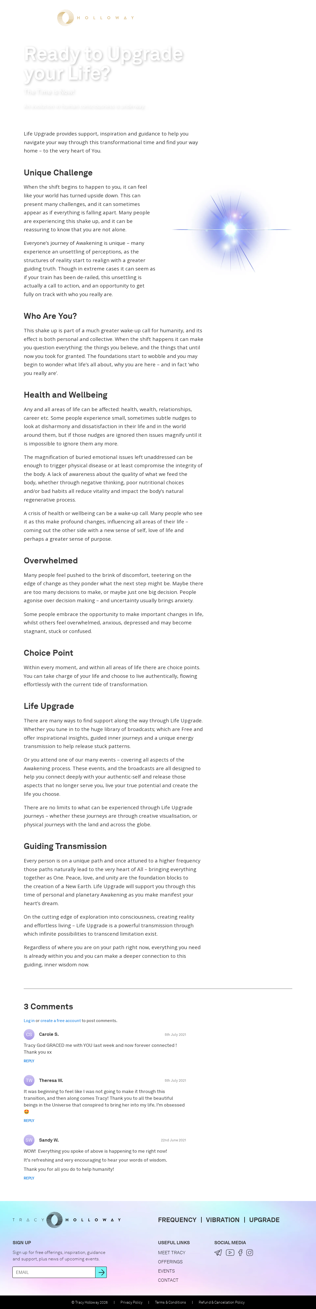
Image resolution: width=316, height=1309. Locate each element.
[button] (292, 18)
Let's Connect (260, 17)
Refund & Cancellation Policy (222, 1302)
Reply (29, 1061)
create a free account (60, 1020)
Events (225, 17)
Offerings (194, 17)
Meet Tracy (159, 17)
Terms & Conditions (170, 1302)
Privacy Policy (131, 1302)
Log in (29, 1020)
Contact (168, 1280)
